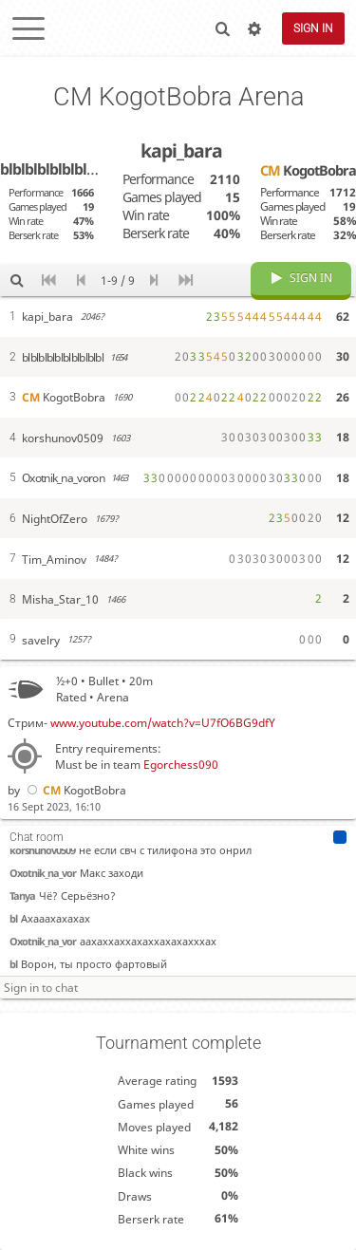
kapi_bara (181, 150)
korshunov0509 (42, 850)
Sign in (313, 28)
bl (13, 918)
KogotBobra (75, 790)
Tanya (22, 895)
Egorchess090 (180, 764)
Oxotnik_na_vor (42, 873)
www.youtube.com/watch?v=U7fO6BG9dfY (162, 723)
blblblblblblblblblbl (61, 169)
